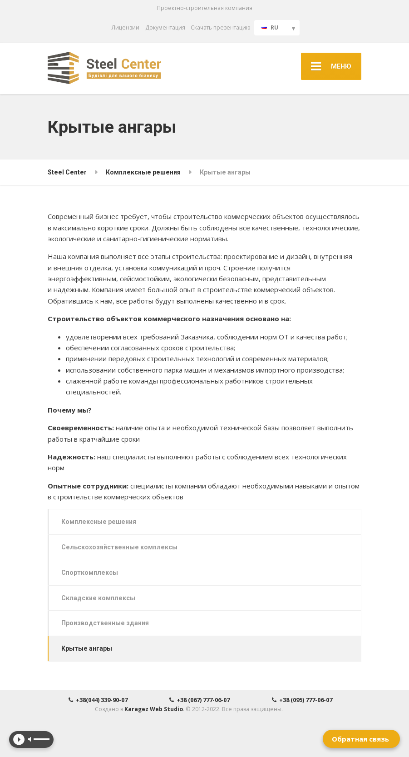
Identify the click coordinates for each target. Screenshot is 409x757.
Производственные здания (105, 623)
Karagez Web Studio (153, 709)
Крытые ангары (86, 648)
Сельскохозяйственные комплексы (119, 547)
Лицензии (125, 27)
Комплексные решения (98, 521)
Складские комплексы (98, 598)
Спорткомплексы (89, 572)
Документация (165, 27)
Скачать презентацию (221, 27)
